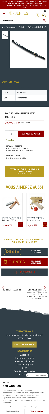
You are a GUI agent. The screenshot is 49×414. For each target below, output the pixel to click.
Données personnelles (24, 371)
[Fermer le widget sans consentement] (37, 375)
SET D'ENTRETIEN (35, 218)
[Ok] (44, 20)
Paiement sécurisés (24, 361)
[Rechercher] (24, 20)
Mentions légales (24, 364)
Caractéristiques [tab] (10, 81)
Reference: (23, 123)
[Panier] (44, 15)
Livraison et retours (24, 358)
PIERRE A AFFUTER (11, 218)
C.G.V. (24, 368)
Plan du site (24, 374)
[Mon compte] (37, 15)
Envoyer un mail (24, 344)
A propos (24, 355)
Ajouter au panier (31, 133)
